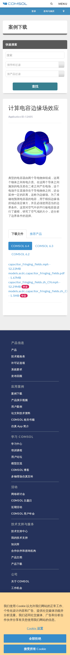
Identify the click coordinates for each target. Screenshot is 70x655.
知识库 (15, 544)
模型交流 (16, 463)
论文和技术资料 (20, 413)
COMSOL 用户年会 (23, 513)
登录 (34, 11)
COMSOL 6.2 (21, 254)
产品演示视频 (19, 400)
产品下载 (16, 564)
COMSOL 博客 (20, 470)
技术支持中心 (19, 531)
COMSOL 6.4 (20, 246)
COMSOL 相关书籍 (23, 419)
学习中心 (16, 444)
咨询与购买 (49, 11)
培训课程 (16, 450)
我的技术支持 (19, 537)
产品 (14, 350)
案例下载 (17, 27)
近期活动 (16, 507)
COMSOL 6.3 (44, 246)
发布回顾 (16, 376)
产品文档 (16, 557)
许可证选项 (18, 363)
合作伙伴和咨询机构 (23, 550)
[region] (35, 623)
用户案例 (16, 406)
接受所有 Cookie (35, 649)
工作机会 (16, 588)
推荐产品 (36, 234)
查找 (35, 86)
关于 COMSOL (20, 581)
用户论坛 (16, 457)
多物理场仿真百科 (22, 476)
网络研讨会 (18, 494)
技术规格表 (18, 356)
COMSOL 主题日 (21, 500)
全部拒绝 (35, 638)
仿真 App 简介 (20, 426)
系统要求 (16, 369)
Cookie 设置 (35, 628)
